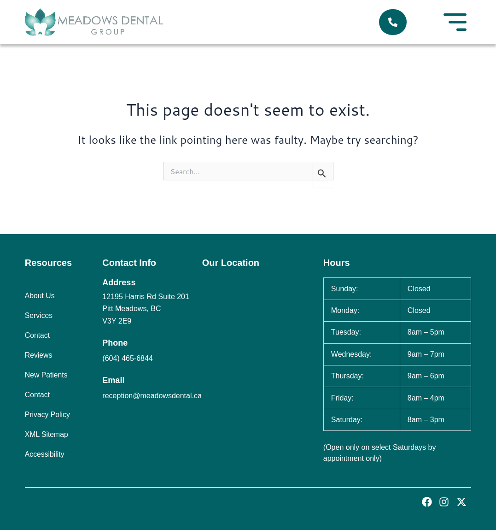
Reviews (39, 355)
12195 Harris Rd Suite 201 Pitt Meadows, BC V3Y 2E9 (145, 309)
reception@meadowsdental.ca (151, 396)
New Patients (46, 375)
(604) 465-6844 (127, 358)
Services (39, 315)
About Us (40, 296)
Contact (37, 335)
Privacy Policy (48, 414)
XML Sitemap (47, 434)
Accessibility (45, 454)
